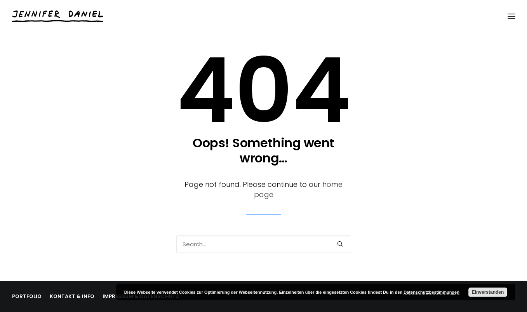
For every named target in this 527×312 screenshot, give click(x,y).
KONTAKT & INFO (72, 296)
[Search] (263, 244)
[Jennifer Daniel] (58, 16)
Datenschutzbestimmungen (431, 292)
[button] (340, 244)
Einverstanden (488, 292)
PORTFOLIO (27, 296)
